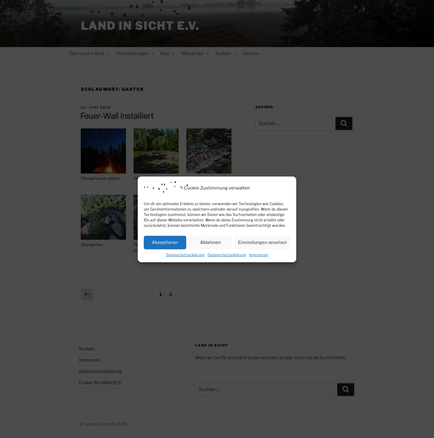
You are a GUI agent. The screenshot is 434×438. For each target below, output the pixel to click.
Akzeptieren (165, 247)
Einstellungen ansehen (262, 247)
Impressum (258, 260)
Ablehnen (210, 247)
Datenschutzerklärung (185, 260)
